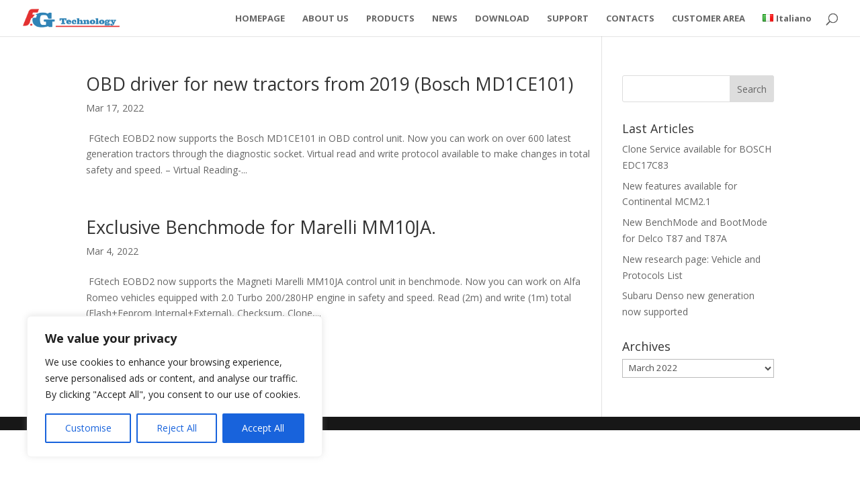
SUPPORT (568, 18)
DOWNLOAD (502, 18)
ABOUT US (325, 18)
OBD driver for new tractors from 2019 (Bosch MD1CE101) (329, 83)
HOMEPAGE (260, 18)
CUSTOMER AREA (708, 18)
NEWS (445, 18)
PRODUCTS (390, 18)
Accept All (263, 427)
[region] (174, 386)
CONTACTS (630, 18)
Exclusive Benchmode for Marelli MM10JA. (261, 226)
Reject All (177, 427)
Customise (88, 427)
